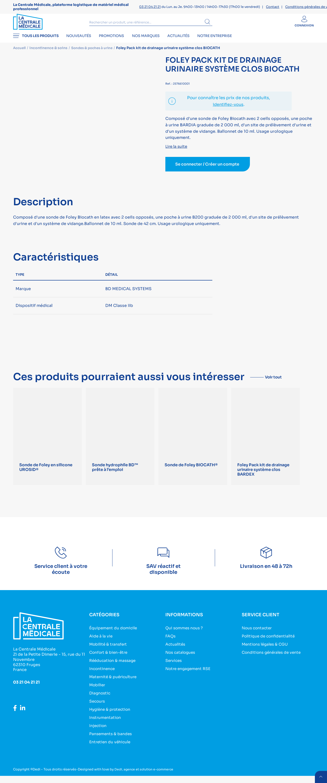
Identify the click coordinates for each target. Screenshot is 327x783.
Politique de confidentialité (269, 643)
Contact (272, 7)
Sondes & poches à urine (94, 55)
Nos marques (152, 43)
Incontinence (102, 675)
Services (174, 667)
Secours (97, 708)
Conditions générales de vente (273, 659)
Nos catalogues (181, 659)
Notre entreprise (225, 43)
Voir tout (277, 383)
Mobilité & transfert (109, 651)
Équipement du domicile (114, 635)
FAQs (170, 643)
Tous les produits (36, 43)
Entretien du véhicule (110, 749)
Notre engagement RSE (189, 675)
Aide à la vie (101, 643)
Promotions (116, 43)
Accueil (20, 55)
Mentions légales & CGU (266, 651)
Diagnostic (100, 700)
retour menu (320, 776)
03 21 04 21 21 (150, 7)
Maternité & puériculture (114, 684)
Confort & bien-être (109, 659)
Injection (98, 732)
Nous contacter (258, 635)
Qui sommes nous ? (185, 635)
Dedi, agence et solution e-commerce (145, 776)
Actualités (187, 43)
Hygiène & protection (111, 716)
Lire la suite (177, 153)
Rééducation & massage (113, 667)
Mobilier (97, 692)
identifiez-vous (228, 111)
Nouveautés (80, 43)
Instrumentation (105, 724)
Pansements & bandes (111, 741)
